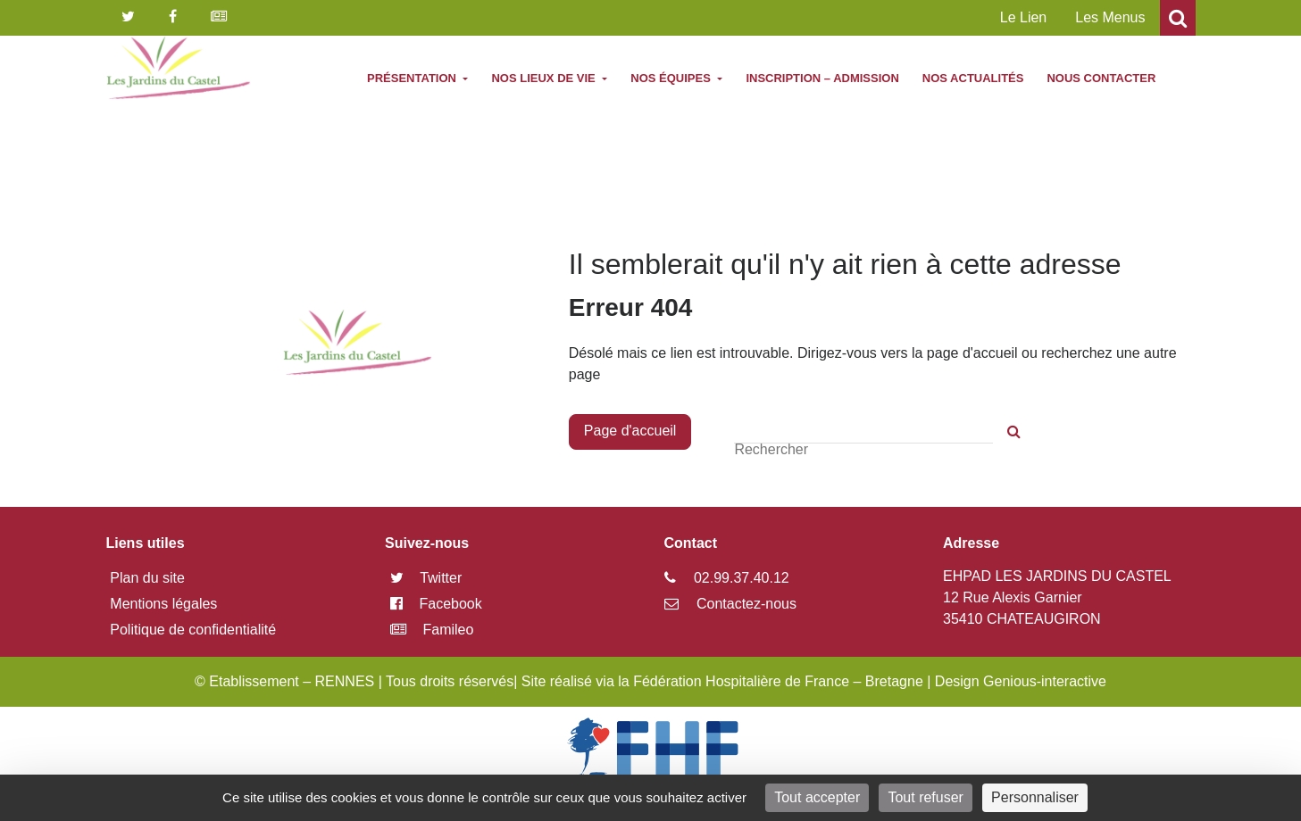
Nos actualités (973, 78)
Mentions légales (163, 603)
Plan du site (147, 577)
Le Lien (1023, 17)
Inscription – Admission (822, 78)
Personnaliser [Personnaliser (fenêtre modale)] (1035, 797)
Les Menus (1110, 17)
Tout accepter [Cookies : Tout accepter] (817, 797)
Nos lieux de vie (544, 78)
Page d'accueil (630, 430)
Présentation (413, 78)
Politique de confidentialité (193, 629)
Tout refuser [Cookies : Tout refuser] (925, 797)
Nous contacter (1101, 78)
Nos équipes (671, 78)
